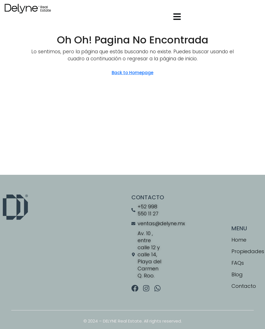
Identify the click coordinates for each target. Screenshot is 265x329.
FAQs (237, 262)
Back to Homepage (132, 73)
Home (238, 239)
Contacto (243, 286)
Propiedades (246, 251)
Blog (237, 274)
